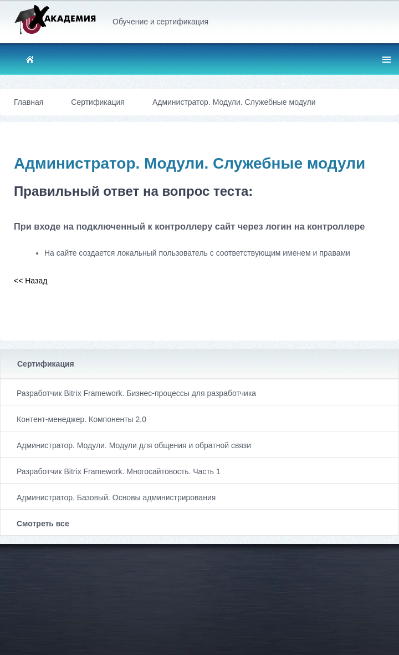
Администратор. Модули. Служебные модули (234, 102)
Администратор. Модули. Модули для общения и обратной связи (134, 445)
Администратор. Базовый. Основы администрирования (116, 497)
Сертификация (45, 363)
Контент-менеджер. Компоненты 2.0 (81, 419)
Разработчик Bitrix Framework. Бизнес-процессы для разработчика (136, 393)
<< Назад (30, 280)
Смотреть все (43, 523)
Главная (28, 102)
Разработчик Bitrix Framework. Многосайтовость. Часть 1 (119, 471)
